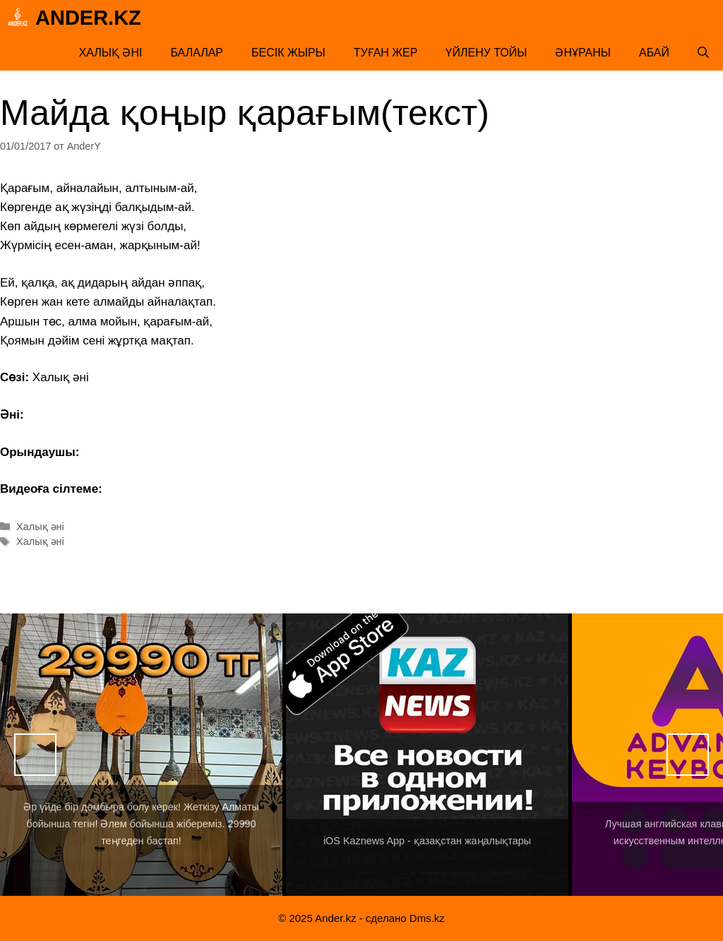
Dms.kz (427, 918)
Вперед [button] (688, 754)
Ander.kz (88, 17)
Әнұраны (583, 53)
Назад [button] (35, 754)
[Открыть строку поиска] (703, 53)
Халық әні (111, 53)
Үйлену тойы (486, 53)
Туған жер (386, 53)
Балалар (196, 53)
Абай (654, 53)
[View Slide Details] (141, 754)
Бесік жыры (288, 53)
